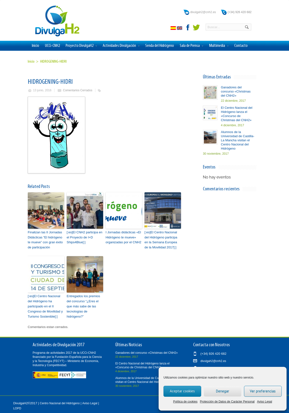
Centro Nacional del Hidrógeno (60, 403)
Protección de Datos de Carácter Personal (227, 401)
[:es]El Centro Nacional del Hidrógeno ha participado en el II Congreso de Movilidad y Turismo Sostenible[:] (45, 306)
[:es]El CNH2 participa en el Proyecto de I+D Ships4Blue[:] (84, 237)
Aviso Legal (264, 401)
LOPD (17, 408)
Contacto (241, 45)
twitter (196, 27)
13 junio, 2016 (42, 90)
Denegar (222, 391)
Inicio (35, 45)
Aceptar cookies (182, 391)
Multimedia (218, 45)
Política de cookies (185, 401)
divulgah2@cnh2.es (203, 12)
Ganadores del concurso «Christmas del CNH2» (236, 91)
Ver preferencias (263, 391)
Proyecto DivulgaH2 (81, 45)
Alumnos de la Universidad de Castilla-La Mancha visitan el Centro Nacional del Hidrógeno (237, 140)
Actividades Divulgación (121, 45)
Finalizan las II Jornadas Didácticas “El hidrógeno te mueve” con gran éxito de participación (45, 239)
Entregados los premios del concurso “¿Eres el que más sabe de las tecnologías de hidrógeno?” (83, 306)
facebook (188, 27)
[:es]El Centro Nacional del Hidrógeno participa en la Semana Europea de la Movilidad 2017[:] (160, 239)
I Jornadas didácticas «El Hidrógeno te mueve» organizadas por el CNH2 (123, 237)
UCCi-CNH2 (52, 45)
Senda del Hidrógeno (159, 45)
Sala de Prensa (191, 45)
